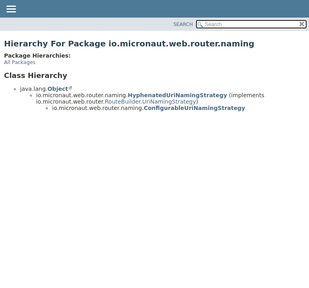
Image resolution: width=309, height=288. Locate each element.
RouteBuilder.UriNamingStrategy (150, 101)
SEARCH (183, 24)
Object (57, 89)
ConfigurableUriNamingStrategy (194, 108)
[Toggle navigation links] (11, 9)
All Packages (19, 62)
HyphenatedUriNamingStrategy (177, 95)
